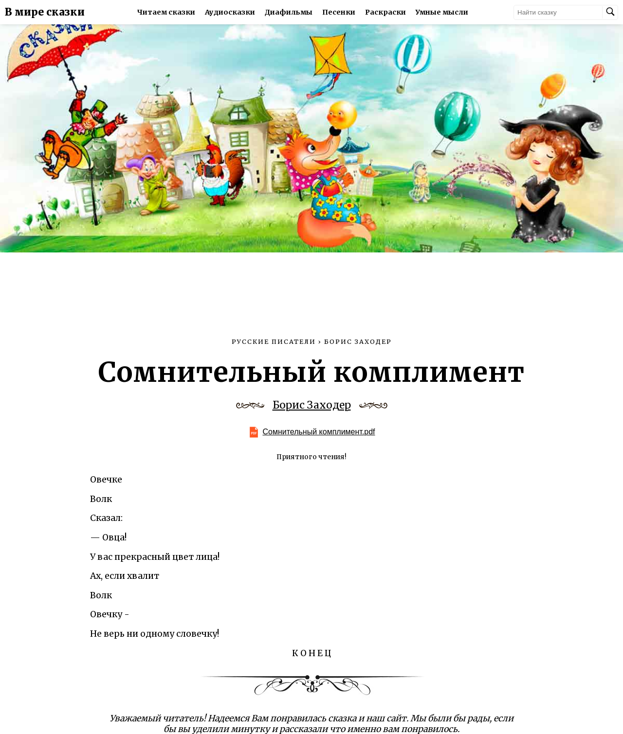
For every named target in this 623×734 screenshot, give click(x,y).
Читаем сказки (166, 12)
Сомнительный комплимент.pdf (318, 432)
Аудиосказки (230, 12)
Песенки (338, 12)
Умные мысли (442, 12)
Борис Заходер (312, 405)
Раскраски (385, 12)
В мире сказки (45, 12)
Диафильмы (288, 12)
